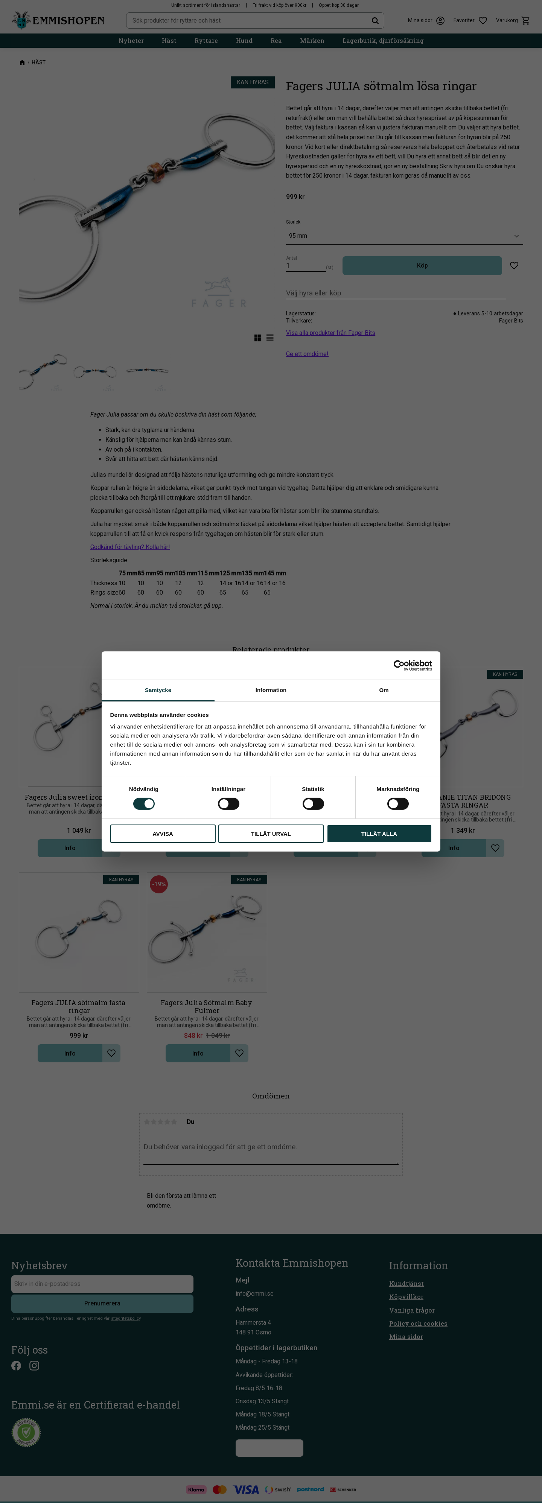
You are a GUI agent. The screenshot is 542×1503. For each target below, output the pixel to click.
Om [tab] (383, 690)
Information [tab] (271, 690)
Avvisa (162, 834)
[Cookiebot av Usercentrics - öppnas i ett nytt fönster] (399, 665)
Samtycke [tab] (158, 690)
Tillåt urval (271, 834)
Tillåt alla (379, 834)
